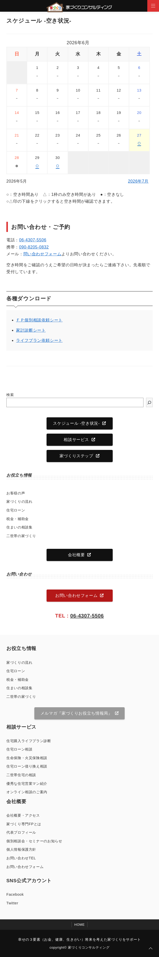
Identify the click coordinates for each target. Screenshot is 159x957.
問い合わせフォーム (42, 254)
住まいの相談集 (19, 527)
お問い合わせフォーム (76, 595)
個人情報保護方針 (21, 849)
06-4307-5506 (32, 240)
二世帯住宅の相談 (21, 775)
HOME (79, 924)
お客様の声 (15, 493)
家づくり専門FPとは (23, 824)
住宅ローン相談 (19, 749)
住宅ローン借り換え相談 (26, 766)
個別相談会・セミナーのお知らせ (34, 841)
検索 (10, 395)
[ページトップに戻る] (150, 948)
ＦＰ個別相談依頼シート (39, 320)
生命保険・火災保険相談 (26, 758)
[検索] (149, 402)
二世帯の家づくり (21, 536)
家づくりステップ (76, 456)
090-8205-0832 (34, 247)
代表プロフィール (21, 832)
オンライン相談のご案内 (26, 792)
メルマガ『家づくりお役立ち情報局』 (76, 713)
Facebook (15, 894)
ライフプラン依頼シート (39, 340)
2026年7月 (138, 181)
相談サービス (76, 439)
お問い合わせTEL (21, 858)
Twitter (12, 903)
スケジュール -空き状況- (76, 423)
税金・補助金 (17, 519)
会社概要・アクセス (23, 815)
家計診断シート (31, 330)
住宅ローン (15, 510)
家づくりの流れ (19, 501)
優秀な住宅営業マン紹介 (26, 784)
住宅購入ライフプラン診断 (28, 741)
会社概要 (76, 555)
